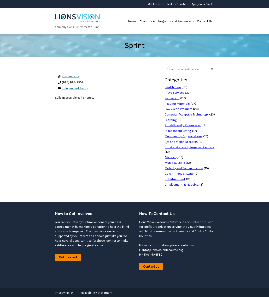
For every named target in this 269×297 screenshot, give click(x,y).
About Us (146, 21)
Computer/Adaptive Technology (186, 114)
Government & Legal (179, 173)
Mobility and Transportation (184, 168)
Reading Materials (177, 104)
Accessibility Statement (96, 293)
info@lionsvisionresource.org (162, 250)
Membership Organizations (183, 136)
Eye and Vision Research (181, 142)
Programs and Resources (174, 21)
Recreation (172, 98)
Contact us (151, 266)
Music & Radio (175, 163)
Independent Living (75, 88)
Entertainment (175, 179)
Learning (171, 120)
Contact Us (205, 21)
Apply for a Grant (202, 4)
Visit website (70, 76)
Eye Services (175, 93)
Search (215, 69)
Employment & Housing (182, 184)
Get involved (68, 257)
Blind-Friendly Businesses (183, 125)
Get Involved (156, 4)
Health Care (173, 87)
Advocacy (171, 157)
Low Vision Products (178, 109)
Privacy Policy (64, 293)
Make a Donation (177, 4)
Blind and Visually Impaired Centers (189, 147)
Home (132, 21)
